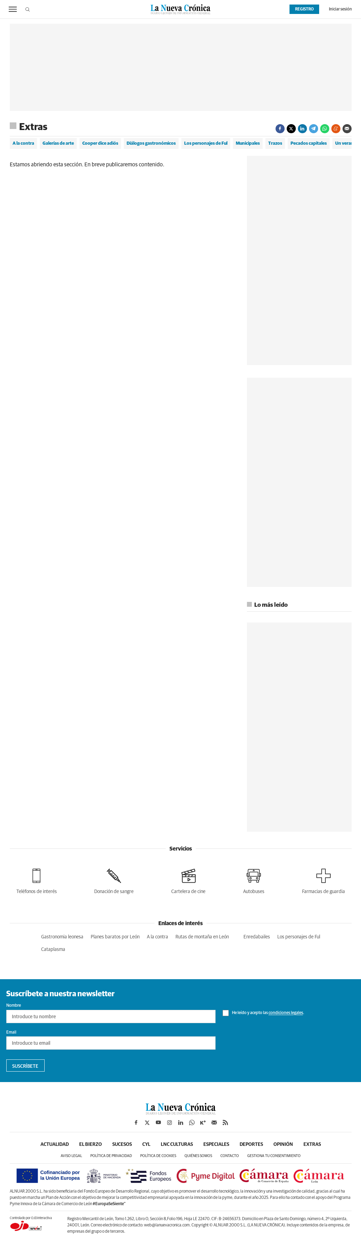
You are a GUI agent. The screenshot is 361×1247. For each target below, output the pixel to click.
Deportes (251, 1144)
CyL (146, 1144)
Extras (33, 127)
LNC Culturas (177, 1144)
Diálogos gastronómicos (151, 143)
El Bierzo (90, 1144)
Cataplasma (53, 949)
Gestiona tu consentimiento (274, 1156)
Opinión (283, 1144)
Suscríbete (25, 1066)
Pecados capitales (309, 143)
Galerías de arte (58, 143)
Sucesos (122, 1144)
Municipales (248, 143)
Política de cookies (158, 1156)
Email (11, 1032)
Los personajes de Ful (205, 143)
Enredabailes (256, 937)
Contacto (229, 1156)
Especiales (216, 1144)
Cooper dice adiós (100, 143)
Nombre (13, 1006)
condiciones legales (286, 1013)
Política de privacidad (111, 1156)
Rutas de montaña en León (202, 937)
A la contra (23, 143)
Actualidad (54, 1144)
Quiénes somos (198, 1156)
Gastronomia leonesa (62, 937)
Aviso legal (71, 1156)
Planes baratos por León (115, 937)
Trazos (275, 143)
